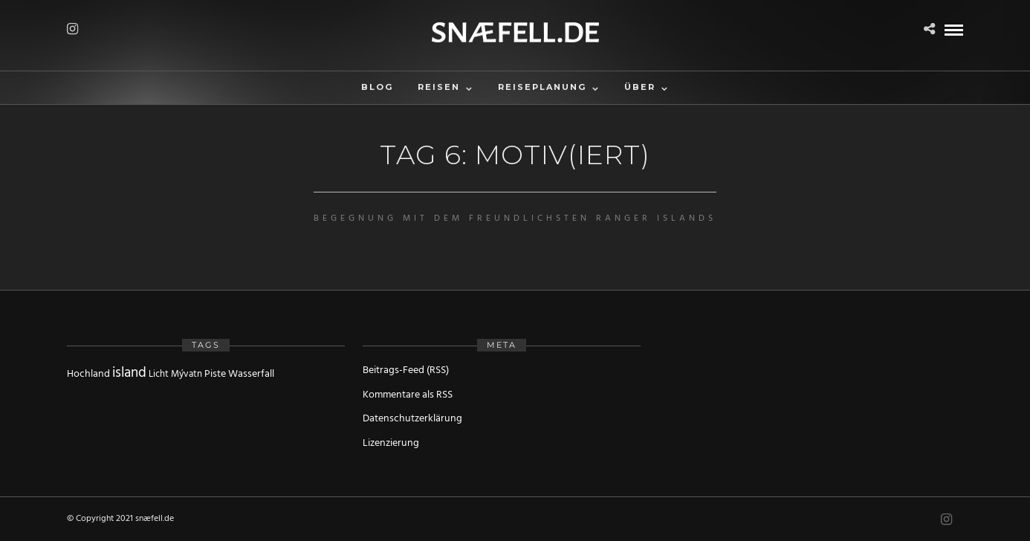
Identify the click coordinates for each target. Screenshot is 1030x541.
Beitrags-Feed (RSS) (406, 370)
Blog (377, 87)
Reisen (439, 87)
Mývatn (186, 374)
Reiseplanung (542, 87)
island (129, 373)
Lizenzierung (391, 443)
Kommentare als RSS (408, 395)
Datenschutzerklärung (412, 418)
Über (639, 87)
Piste (215, 374)
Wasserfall (251, 374)
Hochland (88, 374)
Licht (159, 374)
